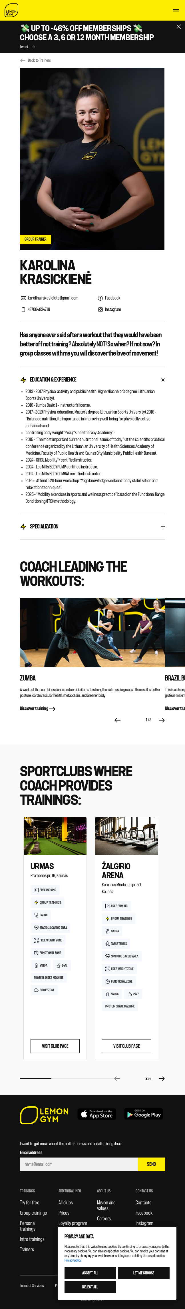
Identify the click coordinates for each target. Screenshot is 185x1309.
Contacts (143, 1202)
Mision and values (106, 1205)
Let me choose (143, 1273)
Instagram (144, 1223)
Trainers (27, 1249)
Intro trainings (32, 1239)
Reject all (90, 1287)
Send (151, 1164)
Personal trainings (27, 1226)
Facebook (144, 1213)
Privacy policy (73, 1260)
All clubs (66, 1202)
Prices (64, 1213)
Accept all (90, 1273)
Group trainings (33, 1213)
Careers (104, 1218)
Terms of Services (32, 1286)
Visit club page (55, 1046)
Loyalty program (73, 1223)
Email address (31, 1152)
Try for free (29, 1202)
